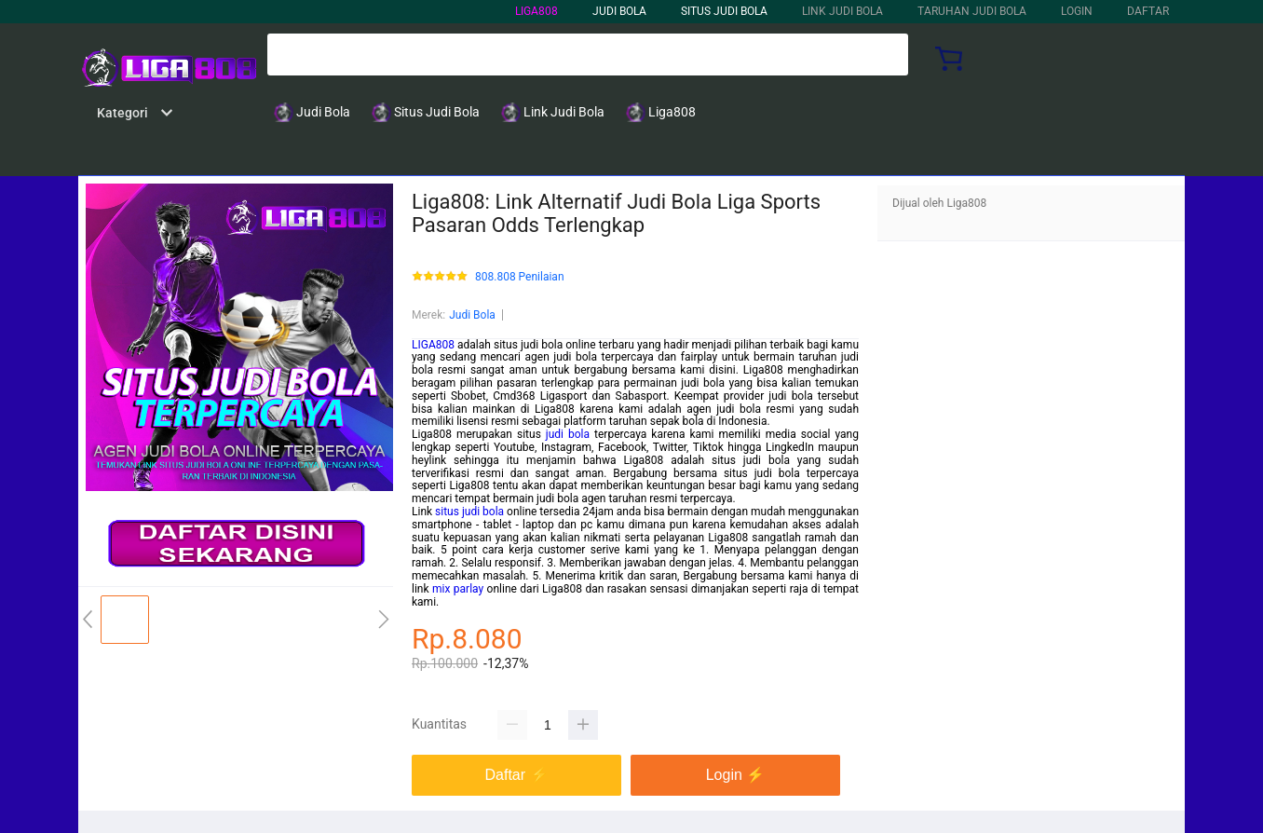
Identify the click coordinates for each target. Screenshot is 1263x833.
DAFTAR (1148, 11)
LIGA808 (536, 11)
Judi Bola (472, 314)
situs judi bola (469, 511)
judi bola (568, 434)
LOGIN (1077, 11)
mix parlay (457, 588)
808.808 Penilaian (519, 277)
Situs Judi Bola (724, 11)
